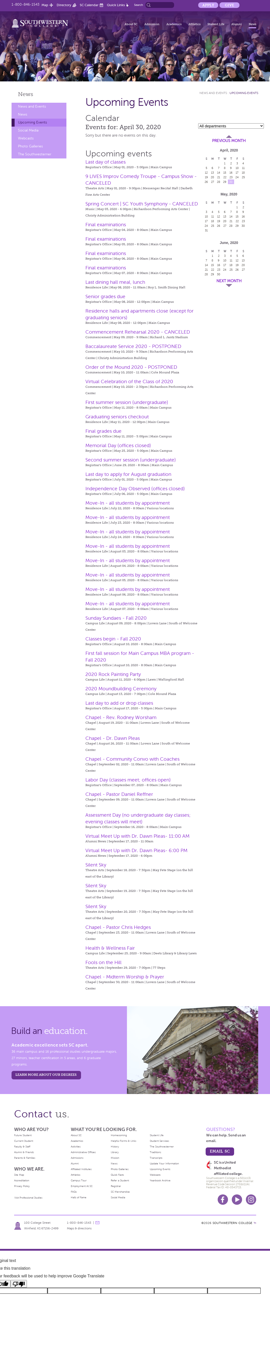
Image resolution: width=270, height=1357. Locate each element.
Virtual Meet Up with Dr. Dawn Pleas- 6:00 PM (136, 850)
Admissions (77, 1157)
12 (206, 172)
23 (231, 177)
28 (218, 181)
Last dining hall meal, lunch (115, 282)
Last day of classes (105, 162)
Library (115, 1152)
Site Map (19, 1174)
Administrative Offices (83, 1152)
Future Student (23, 1135)
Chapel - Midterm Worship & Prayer (124, 976)
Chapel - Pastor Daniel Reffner (119, 794)
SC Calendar (89, 5)
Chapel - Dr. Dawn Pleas (112, 738)
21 (218, 177)
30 (231, 181)
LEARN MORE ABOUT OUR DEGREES (46, 1075)
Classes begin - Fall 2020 (113, 639)
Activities (76, 1146)
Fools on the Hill (103, 962)
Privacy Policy (22, 1186)
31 (206, 230)
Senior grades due (105, 296)
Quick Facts (117, 1174)
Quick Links (116, 5)
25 (243, 177)
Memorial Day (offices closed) (118, 445)
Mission (115, 1157)
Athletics (194, 24)
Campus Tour (79, 1180)
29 (224, 181)
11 (243, 167)
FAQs (74, 1191)
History (115, 1146)
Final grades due (103, 431)
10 (237, 167)
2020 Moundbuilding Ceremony (120, 688)
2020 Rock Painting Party (113, 674)
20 (212, 177)
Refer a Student (120, 1180)
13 (212, 172)
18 (243, 172)
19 (206, 177)
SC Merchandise (120, 1191)
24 (237, 177)
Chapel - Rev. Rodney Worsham (120, 717)
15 (224, 172)
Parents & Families (24, 1157)
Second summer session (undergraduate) (130, 460)
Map (45, 5)
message (97, 1222)
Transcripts (156, 1157)
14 (218, 172)
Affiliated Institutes (81, 1169)
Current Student (23, 1140)
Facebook (223, 1199)
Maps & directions (79, 1228)
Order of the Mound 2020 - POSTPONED (131, 367)
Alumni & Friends (24, 1152)
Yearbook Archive (160, 1180)
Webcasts (26, 138)
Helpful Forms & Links (123, 1140)
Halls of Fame (78, 1197)
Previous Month (229, 141)
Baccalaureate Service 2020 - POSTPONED (133, 346)
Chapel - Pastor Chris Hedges (118, 927)
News (252, 24)
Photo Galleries (30, 146)
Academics (174, 24)
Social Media (28, 130)
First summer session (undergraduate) (126, 402)
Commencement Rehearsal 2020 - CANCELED (137, 332)
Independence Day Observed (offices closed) (135, 488)
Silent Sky (95, 865)
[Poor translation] (19, 1284)
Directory (64, 5)
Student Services (159, 1140)
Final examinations (105, 224)
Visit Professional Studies (28, 1197)
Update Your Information (164, 1163)
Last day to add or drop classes (119, 703)
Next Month (229, 281)
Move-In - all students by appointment (127, 503)
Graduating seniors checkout (117, 416)
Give (229, 5)
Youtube (237, 1199)
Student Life (215, 24)
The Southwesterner (34, 154)
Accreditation (21, 1180)
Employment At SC (82, 1186)
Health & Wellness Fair (110, 948)
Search (138, 4)
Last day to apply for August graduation (128, 474)
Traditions (155, 1152)
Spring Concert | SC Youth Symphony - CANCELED (141, 203)
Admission (151, 24)
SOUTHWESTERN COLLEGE (232, 1223)
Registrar (116, 1186)
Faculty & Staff (22, 1146)
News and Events (32, 106)
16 (231, 172)
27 (212, 181)
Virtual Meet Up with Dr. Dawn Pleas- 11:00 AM (137, 836)
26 (206, 181)
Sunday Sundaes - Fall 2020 (116, 618)
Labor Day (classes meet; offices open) (128, 780)
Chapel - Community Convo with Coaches (132, 759)
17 (237, 172)
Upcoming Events (32, 122)
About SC (131, 24)
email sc (220, 1151)
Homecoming (119, 1135)
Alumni (236, 24)
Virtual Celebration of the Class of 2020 (129, 381)
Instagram (251, 1199)
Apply (208, 5)
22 (224, 177)
